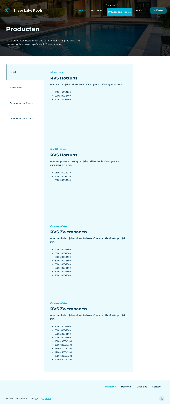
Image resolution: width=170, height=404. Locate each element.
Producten (81, 10)
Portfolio (96, 10)
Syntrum (47, 398)
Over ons (142, 386)
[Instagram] (161, 398)
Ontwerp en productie (119, 12)
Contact (139, 10)
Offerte (158, 10)
